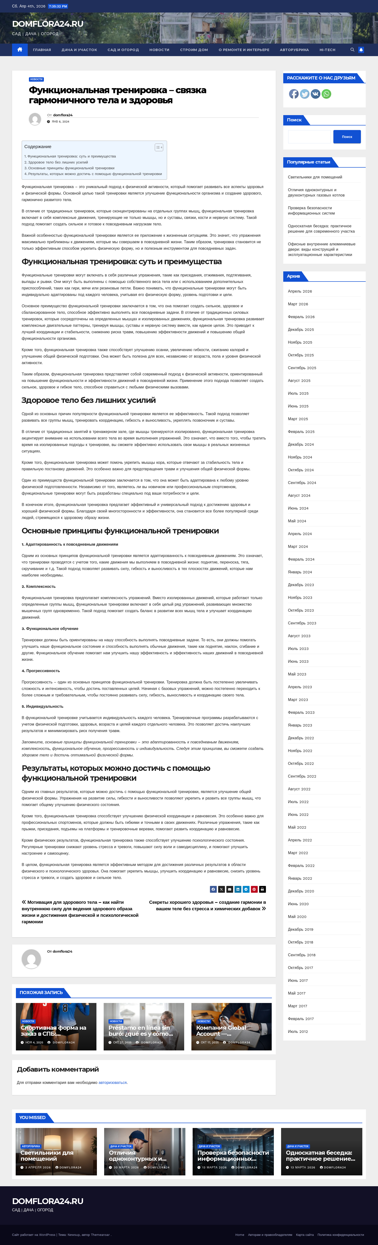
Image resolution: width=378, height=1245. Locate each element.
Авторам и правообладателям (270, 1235)
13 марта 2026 (215, 1167)
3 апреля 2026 (38, 1167)
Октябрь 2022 (301, 763)
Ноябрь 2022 (300, 750)
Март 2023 (298, 699)
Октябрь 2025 (301, 355)
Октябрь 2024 (301, 470)
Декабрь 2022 (301, 738)
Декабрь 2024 (301, 444)
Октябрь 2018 (300, 942)
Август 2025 (299, 380)
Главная (42, 50)
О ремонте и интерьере (244, 50)
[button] (352, 49)
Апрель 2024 (300, 533)
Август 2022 (299, 789)
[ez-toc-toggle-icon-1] (156, 148)
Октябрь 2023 (301, 610)
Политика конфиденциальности (340, 1235)
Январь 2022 (300, 878)
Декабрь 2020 (301, 891)
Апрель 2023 (300, 687)
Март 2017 (297, 1006)
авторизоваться (113, 1082)
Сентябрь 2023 (302, 623)
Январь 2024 (300, 572)
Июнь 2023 (298, 661)
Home (239, 1235)
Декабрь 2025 (301, 329)
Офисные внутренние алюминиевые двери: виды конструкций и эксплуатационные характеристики (322, 249)
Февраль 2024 (301, 559)
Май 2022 (297, 827)
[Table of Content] (159, 147)
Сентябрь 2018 (302, 955)
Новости (159, 50)
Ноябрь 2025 (300, 342)
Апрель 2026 (300, 291)
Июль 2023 (298, 648)
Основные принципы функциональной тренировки (71, 168)
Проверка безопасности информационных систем (233, 1158)
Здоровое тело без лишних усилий (58, 162)
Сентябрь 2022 (302, 776)
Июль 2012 (298, 1031)
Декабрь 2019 (301, 929)
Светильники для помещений (315, 177)
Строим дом (194, 50)
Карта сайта (305, 1235)
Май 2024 (297, 521)
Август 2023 (299, 636)
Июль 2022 (298, 801)
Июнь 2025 (298, 406)
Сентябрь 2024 (302, 482)
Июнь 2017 (298, 980)
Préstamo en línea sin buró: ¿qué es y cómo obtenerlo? (139, 1033)
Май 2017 (297, 993)
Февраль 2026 (301, 317)
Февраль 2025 (301, 431)
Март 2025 (298, 419)
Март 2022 (298, 853)
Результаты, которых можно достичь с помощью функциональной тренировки (95, 174)
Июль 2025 (298, 393)
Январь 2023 (300, 725)
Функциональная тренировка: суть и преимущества (71, 156)
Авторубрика (294, 50)
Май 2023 (297, 674)
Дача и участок (79, 50)
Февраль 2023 (301, 712)
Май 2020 (297, 916)
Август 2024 (299, 495)
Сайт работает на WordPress (34, 1235)
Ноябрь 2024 (300, 457)
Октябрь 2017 (300, 967)
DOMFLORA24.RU (47, 24)
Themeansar (100, 1235)
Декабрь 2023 (301, 585)
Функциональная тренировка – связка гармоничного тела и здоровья (117, 95)
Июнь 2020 (298, 904)
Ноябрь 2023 (300, 597)
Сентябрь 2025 (302, 368)
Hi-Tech (328, 50)
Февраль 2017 (301, 1018)
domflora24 (63, 115)
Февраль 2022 (301, 865)
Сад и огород (123, 50)
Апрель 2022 (300, 840)
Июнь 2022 (298, 814)
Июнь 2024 (298, 508)
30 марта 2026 (127, 1167)
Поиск (294, 120)
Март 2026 (298, 304)
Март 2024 (298, 546)
